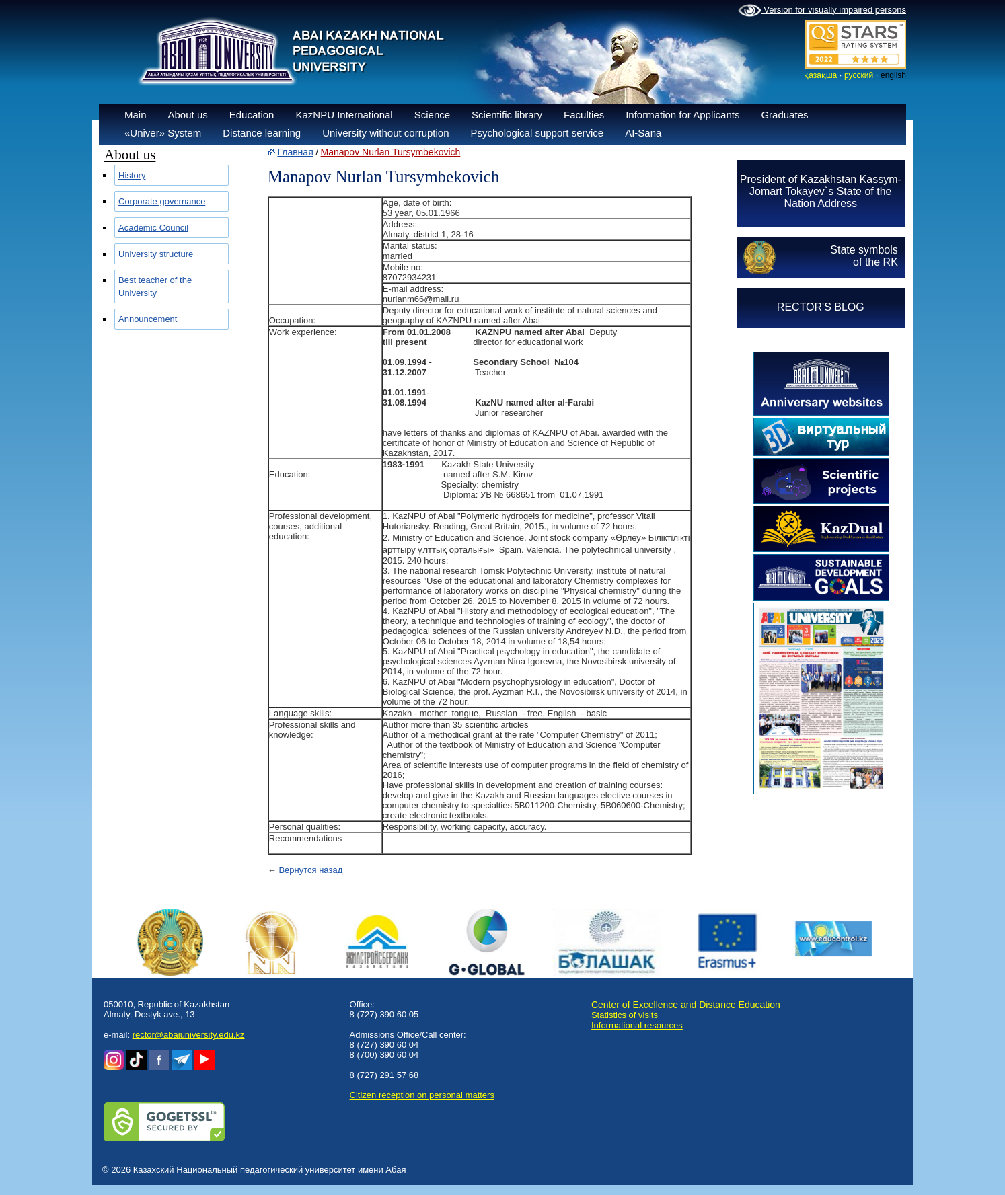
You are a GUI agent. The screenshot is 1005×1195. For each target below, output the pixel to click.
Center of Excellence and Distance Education (685, 1004)
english (893, 75)
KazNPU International (343, 114)
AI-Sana (643, 133)
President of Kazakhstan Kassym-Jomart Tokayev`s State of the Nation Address (820, 191)
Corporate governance (161, 201)
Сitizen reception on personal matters (422, 1095)
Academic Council (153, 228)
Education (251, 114)
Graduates (784, 114)
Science (432, 114)
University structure (155, 254)
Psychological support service (537, 133)
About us (188, 114)
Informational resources (637, 1025)
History (131, 175)
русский (858, 75)
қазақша (820, 75)
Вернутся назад (310, 870)
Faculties (584, 114)
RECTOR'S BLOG (820, 307)
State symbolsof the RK (863, 256)
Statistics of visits (624, 1015)
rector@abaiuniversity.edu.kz (189, 1035)
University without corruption (385, 133)
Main (135, 114)
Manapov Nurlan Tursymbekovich (391, 152)
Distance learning (262, 133)
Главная (295, 152)
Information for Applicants (682, 114)
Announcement (147, 319)
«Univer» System (162, 133)
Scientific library (507, 114)
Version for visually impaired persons (822, 10)
